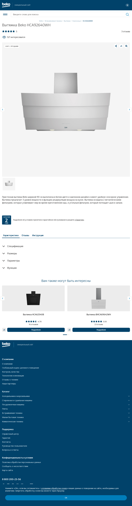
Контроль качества (10, 372)
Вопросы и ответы (10, 450)
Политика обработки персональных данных (21, 462)
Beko (41, 21)
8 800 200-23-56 (11, 479)
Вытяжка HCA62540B (33, 314)
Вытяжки (67, 21)
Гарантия (6, 438)
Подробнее (36, 330)
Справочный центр (10, 434)
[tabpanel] (33, 308)
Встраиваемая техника (53, 21)
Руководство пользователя (14, 446)
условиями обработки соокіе (54, 488)
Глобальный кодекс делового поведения (20, 368)
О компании (7, 364)
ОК (66, 498)
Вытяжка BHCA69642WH (98, 314)
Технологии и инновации (13, 375)
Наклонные (76, 21)
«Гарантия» (79, 220)
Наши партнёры (9, 383)
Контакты (6, 442)
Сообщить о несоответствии (15, 466)
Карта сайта (7, 470)
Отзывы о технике (10, 379)
